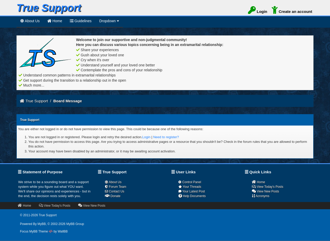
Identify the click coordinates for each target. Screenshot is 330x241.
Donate (112, 196)
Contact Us (114, 191)
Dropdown (109, 21)
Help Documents (192, 196)
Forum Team (115, 187)
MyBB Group (75, 224)
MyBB (42, 224)
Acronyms (260, 196)
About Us (30, 21)
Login (257, 11)
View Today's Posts (267, 187)
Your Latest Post (191, 191)
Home (258, 182)
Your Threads (189, 187)
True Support (37, 101)
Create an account (292, 11)
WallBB (63, 231)
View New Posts (265, 191)
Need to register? (166, 137)
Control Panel (189, 182)
